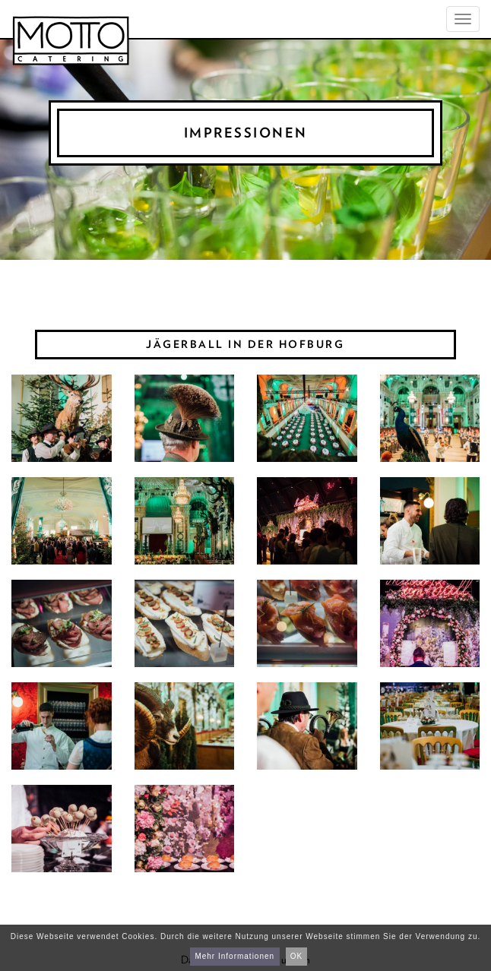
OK (296, 956)
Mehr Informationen (234, 956)
